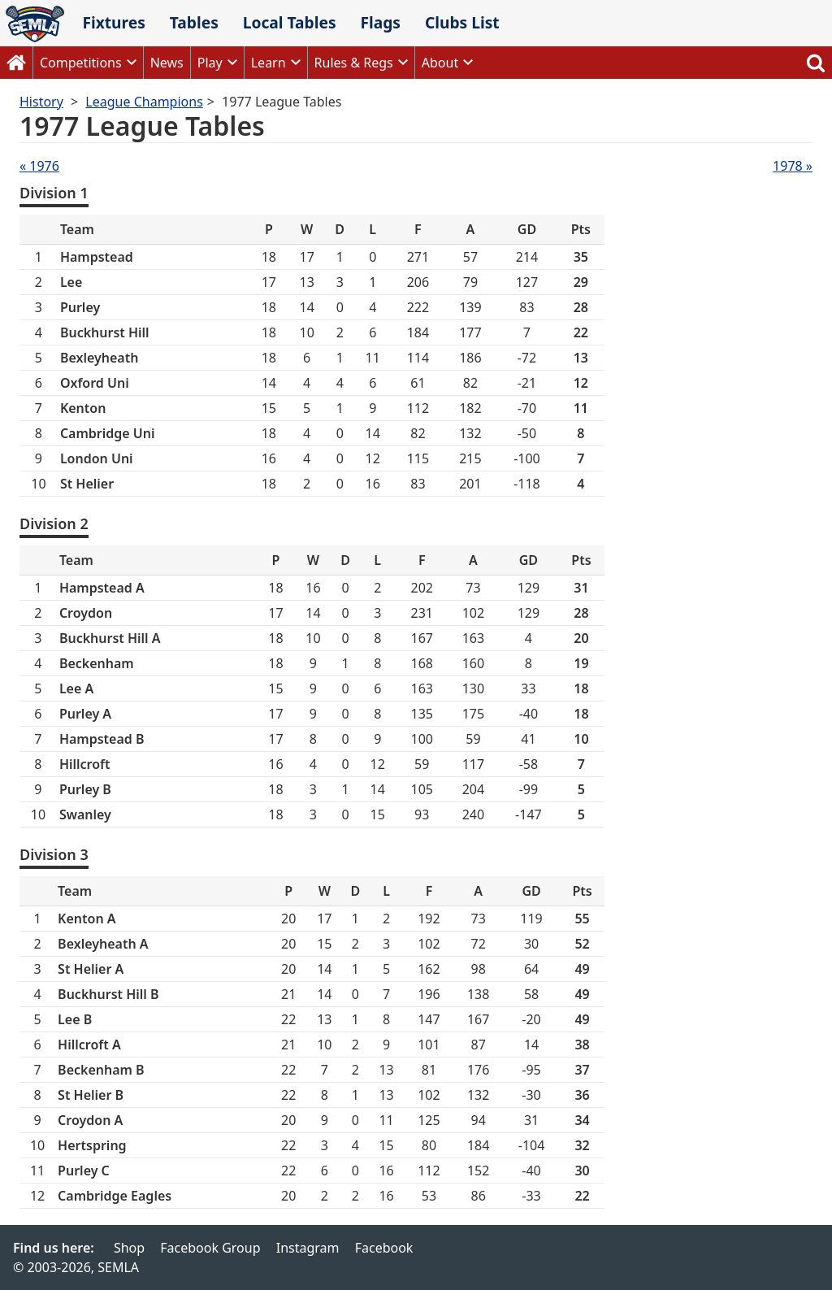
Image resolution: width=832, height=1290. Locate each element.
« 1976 (39, 166)
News (167, 63)
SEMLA (35, 24)
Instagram (308, 1248)
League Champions (143, 102)
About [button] (440, 63)
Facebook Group (210, 1248)
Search (816, 62)
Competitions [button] (81, 63)
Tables (194, 22)
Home (16, 62)
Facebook (384, 1248)
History (41, 102)
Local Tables (289, 22)
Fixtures (113, 22)
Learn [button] (268, 63)
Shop (129, 1248)
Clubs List (462, 22)
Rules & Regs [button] (353, 63)
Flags (380, 22)
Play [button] (210, 63)
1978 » (792, 166)
